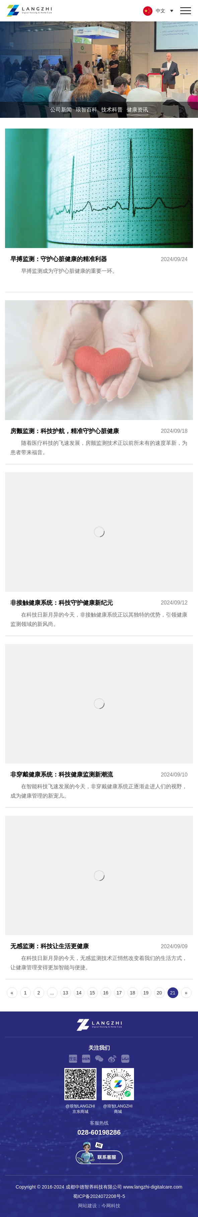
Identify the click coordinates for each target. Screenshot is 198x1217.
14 (79, 992)
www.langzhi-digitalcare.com (153, 1187)
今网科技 (111, 1205)
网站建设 (87, 1205)
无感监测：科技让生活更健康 (99, 897)
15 (92, 992)
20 (159, 992)
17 (119, 992)
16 (106, 992)
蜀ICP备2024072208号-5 (99, 1196)
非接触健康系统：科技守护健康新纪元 (99, 554)
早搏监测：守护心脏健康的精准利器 (99, 210)
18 (132, 992)
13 (65, 992)
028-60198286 (99, 1132)
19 (146, 992)
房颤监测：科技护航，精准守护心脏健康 (99, 382)
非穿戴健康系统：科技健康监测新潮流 (99, 725)
